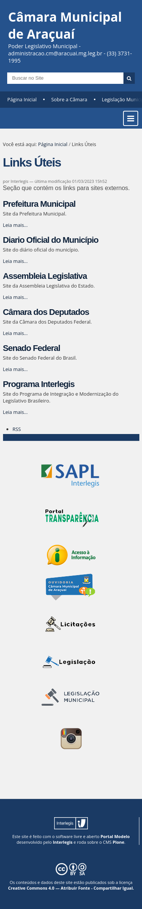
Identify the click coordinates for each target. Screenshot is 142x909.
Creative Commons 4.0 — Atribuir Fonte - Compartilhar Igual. (71, 888)
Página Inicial (22, 99)
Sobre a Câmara (69, 99)
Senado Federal (31, 348)
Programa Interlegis (39, 384)
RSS (16, 429)
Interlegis (62, 842)
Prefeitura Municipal (39, 204)
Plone (118, 842)
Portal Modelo (115, 836)
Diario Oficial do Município (50, 240)
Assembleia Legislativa (45, 276)
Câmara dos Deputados (46, 312)
